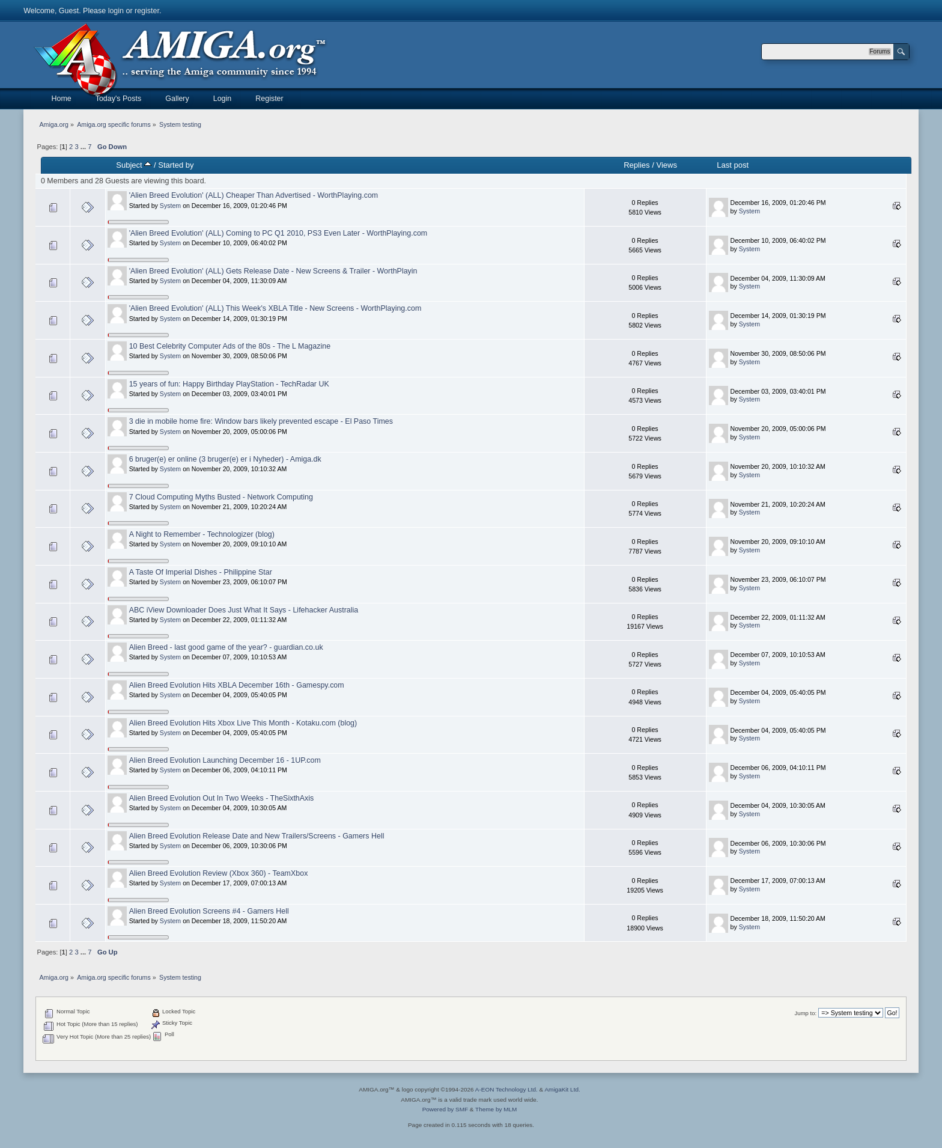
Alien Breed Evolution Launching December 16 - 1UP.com (225, 760)
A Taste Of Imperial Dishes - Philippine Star (200, 572)
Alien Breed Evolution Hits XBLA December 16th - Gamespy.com (236, 685)
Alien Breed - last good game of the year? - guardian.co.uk (226, 647)
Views (666, 164)
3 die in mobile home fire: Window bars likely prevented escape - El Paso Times (261, 421)
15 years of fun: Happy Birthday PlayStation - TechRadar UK (229, 384)
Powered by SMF (445, 1109)
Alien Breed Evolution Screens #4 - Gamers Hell (209, 911)
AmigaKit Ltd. (562, 1089)
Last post (733, 164)
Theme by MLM (496, 1109)
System (170, 205)
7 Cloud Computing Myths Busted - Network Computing (221, 497)
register (147, 11)
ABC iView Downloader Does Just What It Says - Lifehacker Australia (244, 610)
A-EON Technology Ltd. (506, 1089)
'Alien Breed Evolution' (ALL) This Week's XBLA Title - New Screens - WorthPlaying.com (275, 308)
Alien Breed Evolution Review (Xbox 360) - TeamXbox (218, 873)
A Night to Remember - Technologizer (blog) (202, 534)
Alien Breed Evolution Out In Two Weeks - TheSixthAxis (221, 798)
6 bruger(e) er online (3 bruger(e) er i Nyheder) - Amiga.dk (225, 459)
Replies (636, 164)
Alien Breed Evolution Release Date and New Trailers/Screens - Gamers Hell (256, 836)
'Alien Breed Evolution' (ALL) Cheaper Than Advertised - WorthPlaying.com (253, 195)
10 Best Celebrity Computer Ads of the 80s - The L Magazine (229, 346)
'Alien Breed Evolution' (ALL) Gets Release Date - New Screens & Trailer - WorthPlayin (273, 271)
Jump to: (806, 1013)
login (116, 11)
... (84, 146)
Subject (133, 164)
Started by (175, 164)
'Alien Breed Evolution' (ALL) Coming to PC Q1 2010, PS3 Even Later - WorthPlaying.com (278, 233)
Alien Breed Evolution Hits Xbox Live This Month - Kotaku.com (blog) (243, 723)
